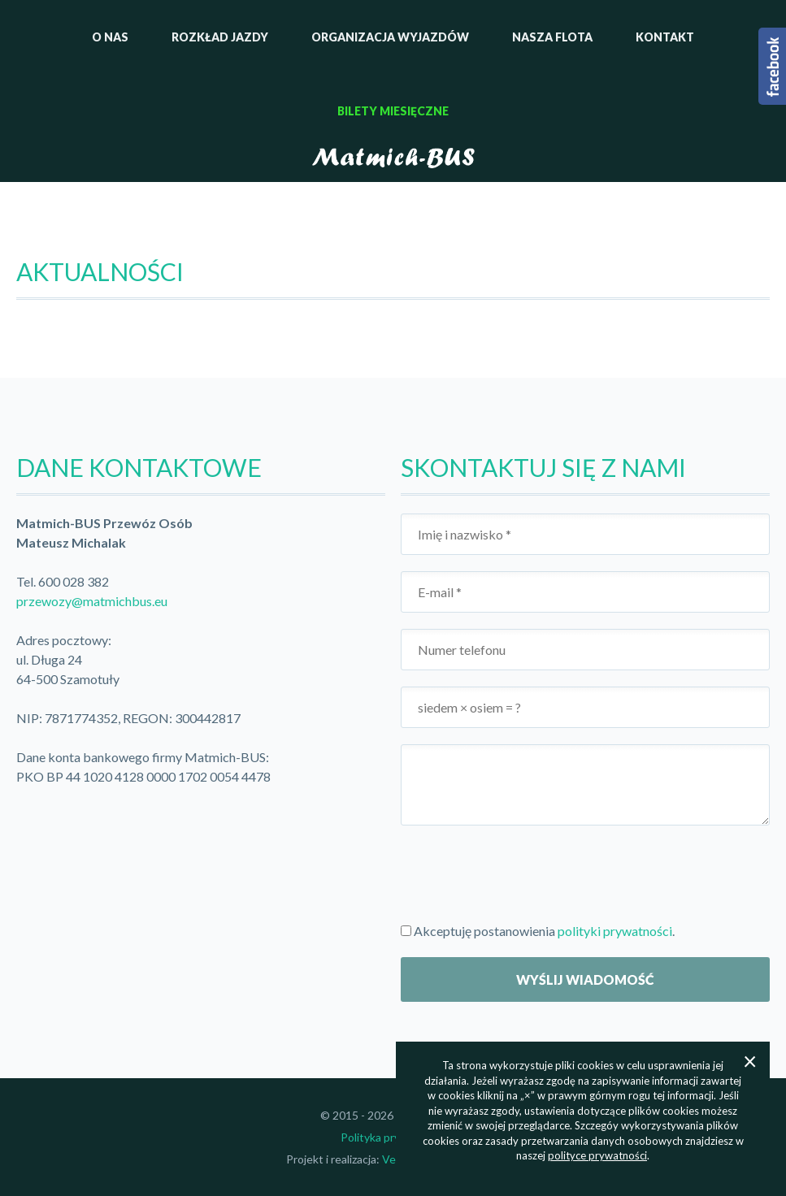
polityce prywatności (597, 1155)
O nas (110, 37)
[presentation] (524, 873)
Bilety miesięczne (393, 111)
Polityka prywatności (393, 1137)
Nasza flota (552, 37)
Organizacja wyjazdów (390, 37)
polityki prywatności (615, 930)
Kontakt (665, 37)
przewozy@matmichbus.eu (91, 601)
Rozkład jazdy (220, 37)
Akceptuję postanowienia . (538, 930)
